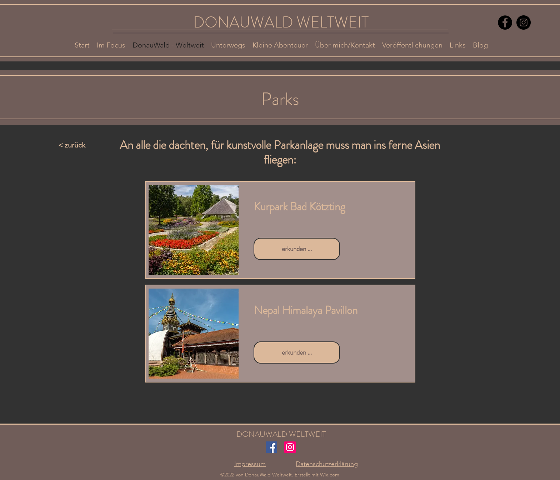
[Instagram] (523, 22)
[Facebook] (505, 22)
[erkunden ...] (297, 249)
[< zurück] (81, 145)
